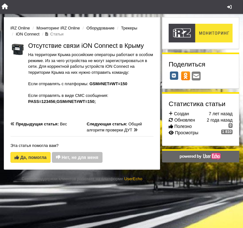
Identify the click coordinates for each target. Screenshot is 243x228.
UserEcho (133, 178)
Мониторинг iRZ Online (58, 28)
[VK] (174, 75)
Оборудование (100, 28)
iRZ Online (20, 28)
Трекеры (129, 28)
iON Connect (27, 34)
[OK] (185, 75)
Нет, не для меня (77, 157)
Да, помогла (31, 157)
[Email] (196, 76)
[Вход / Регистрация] (229, 7)
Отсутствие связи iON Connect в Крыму (86, 45)
